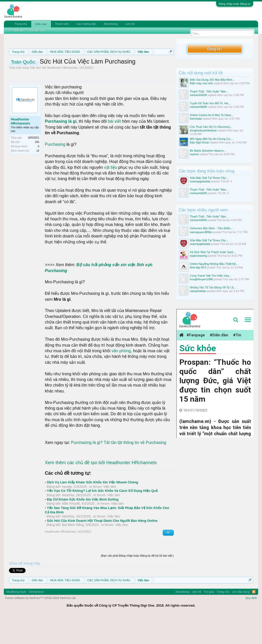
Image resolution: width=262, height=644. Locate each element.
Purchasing (55, 171)
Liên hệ (130, 23)
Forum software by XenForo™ (40, 624)
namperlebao (198, 291)
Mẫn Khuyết (71, 530)
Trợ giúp (209, 618)
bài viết (114, 148)
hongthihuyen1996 (201, 279)
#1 (168, 559)
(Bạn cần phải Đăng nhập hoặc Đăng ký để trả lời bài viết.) (137, 582)
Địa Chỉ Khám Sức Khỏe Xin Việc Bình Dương (82, 526)
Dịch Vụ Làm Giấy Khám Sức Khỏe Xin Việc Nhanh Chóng (92, 509)
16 (37, 177)
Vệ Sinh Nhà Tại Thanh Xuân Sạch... (213, 252)
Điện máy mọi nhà (201, 83)
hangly (67, 513)
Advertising (110, 23)
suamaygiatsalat (200, 181)
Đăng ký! (214, 48)
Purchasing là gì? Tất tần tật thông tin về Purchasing (118, 469)
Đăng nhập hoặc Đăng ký (234, 3)
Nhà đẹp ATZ (198, 267)
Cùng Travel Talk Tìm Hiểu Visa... (211, 275)
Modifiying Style (16, 618)
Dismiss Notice (169, 64)
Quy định (251, 624)
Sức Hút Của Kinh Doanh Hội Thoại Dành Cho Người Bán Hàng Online (102, 547)
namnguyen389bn (201, 232)
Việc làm (35, 94)
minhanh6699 (198, 95)
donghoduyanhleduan (203, 130)
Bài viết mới (37, 30)
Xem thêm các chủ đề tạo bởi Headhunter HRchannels (101, 489)
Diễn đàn (41, 24)
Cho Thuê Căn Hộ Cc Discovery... (211, 126)
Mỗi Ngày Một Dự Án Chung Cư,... (211, 138)
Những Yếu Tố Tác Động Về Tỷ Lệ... (213, 287)
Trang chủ (20, 23)
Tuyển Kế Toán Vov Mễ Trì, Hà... (210, 103)
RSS (254, 618)
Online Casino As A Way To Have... (212, 115)
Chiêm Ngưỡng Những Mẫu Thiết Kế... (214, 263)
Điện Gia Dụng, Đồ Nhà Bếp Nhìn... (212, 79)
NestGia (68, 522)
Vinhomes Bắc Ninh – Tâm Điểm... (211, 228)
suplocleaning (198, 255)
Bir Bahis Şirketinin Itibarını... (208, 150)
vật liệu (110, 194)
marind (194, 154)
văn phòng (121, 378)
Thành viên (62, 23)
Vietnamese (36, 618)
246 (37, 169)
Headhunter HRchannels (62, 94)
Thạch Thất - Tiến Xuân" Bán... (209, 91)
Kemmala (196, 118)
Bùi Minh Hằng (73, 552)
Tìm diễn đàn (16, 30)
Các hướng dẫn (86, 23)
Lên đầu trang (240, 618)
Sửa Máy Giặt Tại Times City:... (209, 177)
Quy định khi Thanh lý (91, 69)
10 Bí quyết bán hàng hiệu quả (84, 75)
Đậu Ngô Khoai (199, 142)
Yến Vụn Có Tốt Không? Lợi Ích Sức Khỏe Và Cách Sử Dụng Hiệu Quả (102, 518)
